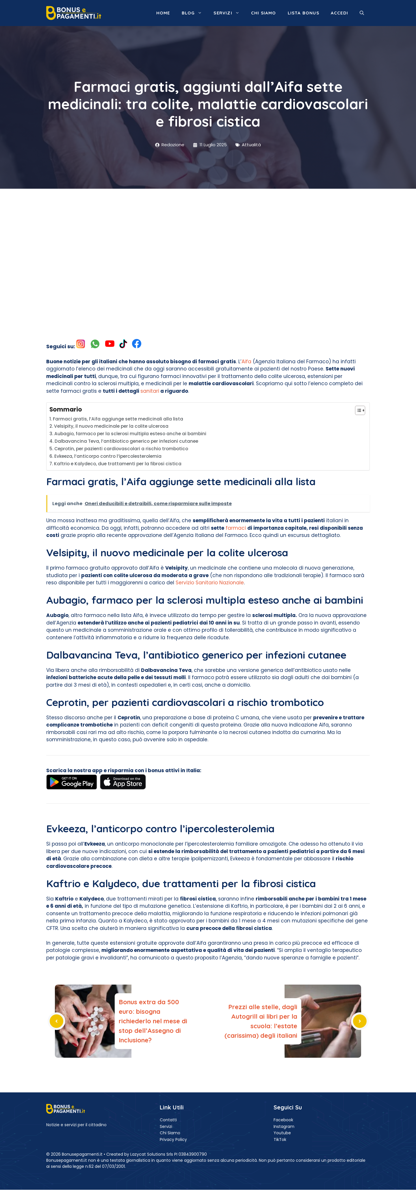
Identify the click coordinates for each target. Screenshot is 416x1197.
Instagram (284, 1126)
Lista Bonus (303, 13)
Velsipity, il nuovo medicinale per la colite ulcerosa (111, 426)
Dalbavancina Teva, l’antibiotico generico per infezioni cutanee (126, 441)
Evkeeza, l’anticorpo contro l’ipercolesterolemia (107, 456)
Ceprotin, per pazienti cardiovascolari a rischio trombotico (121, 449)
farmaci (236, 528)
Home (163, 13)
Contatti (168, 1120)
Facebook (283, 1120)
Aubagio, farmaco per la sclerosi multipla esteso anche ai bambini (130, 434)
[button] (362, 13)
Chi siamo (263, 13)
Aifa (246, 361)
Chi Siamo (170, 1133)
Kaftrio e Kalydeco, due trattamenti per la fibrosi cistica (117, 464)
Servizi (229, 13)
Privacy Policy (173, 1139)
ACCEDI (339, 13)
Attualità (251, 145)
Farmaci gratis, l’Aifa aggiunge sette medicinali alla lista (118, 419)
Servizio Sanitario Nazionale (210, 582)
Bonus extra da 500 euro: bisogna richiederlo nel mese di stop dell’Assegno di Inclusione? (153, 1021)
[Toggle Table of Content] (357, 410)
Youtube (282, 1133)
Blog (195, 13)
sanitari (149, 391)
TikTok (280, 1139)
